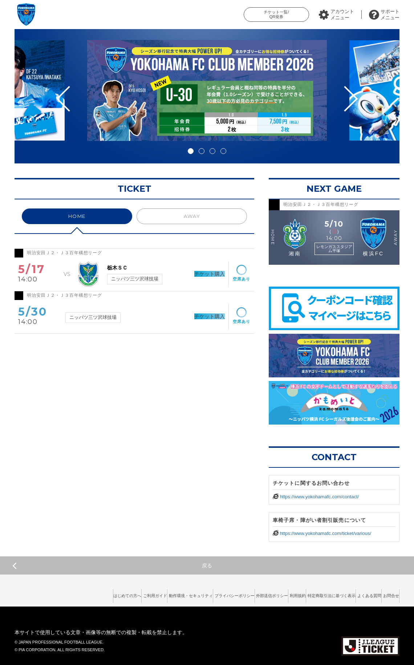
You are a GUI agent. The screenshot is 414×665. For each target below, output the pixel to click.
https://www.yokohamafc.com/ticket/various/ (325, 533)
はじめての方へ (42, 593)
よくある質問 (356, 593)
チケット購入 (198, 274)
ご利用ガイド (79, 593)
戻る (112, 565)
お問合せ (386, 593)
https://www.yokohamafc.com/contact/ (319, 496)
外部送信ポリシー (228, 593)
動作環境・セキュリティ (126, 593)
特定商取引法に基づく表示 (307, 593)
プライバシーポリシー (180, 593)
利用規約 (263, 593)
